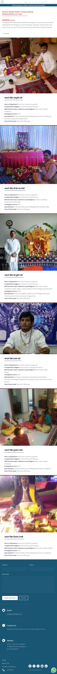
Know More (41, 5)
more (6, 33)
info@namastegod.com (14, 614)
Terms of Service (9, 666)
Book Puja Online (39, 2)
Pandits (49, 27)
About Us (5, 663)
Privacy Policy (8, 670)
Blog (4, 660)
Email (32, 565)
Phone (5, 565)
